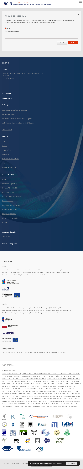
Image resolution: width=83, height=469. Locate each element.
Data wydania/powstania (10, 159)
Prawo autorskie (7, 201)
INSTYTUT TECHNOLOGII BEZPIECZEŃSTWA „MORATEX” (59, 406)
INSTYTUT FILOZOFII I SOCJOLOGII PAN (14, 386)
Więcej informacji (58, 463)
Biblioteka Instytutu (8, 114)
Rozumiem (71, 463)
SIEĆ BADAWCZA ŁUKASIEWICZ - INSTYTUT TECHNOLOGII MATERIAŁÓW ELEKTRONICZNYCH (33, 398)
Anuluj (62, 43)
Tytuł (4, 142)
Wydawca (5, 154)
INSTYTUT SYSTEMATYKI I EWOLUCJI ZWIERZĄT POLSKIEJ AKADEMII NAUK (27, 396)
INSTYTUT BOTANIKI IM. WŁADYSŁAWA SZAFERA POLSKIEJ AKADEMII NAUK (24, 381)
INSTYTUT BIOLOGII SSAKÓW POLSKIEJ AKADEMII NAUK (63, 379)
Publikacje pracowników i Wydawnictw (14, 110)
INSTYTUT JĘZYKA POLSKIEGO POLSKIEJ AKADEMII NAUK (58, 389)
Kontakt (4, 222)
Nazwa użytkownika (12, 31)
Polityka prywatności (9, 214)
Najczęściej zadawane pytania (12, 197)
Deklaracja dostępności (10, 218)
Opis (3, 163)
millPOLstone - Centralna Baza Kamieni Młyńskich (18, 123)
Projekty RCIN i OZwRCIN (10, 188)
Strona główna (7, 98)
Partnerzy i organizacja (9, 184)
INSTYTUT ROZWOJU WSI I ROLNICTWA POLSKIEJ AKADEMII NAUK (21, 403)
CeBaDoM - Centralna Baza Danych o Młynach (17, 119)
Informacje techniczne (9, 192)
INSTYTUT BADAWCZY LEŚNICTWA (52, 376)
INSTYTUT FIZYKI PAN (35, 406)
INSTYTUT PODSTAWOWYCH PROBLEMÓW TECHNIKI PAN (49, 394)
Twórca (4, 146)
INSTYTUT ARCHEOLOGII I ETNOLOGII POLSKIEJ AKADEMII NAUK (41, 374)
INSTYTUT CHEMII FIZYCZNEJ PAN (16, 384)
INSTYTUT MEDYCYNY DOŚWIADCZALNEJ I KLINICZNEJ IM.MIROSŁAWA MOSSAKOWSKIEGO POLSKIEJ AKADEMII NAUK (36, 391)
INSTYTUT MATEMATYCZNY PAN (11, 374)
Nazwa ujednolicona (9, 167)
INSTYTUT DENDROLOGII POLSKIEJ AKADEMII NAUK (65, 384)
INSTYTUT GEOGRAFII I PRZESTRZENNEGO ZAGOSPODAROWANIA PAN (48, 386)
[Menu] (80, 2)
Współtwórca (6, 150)
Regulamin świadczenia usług (11, 205)
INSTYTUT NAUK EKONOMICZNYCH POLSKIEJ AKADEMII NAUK (61, 401)
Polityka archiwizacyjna (9, 209)
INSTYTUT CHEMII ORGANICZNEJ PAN (38, 384)
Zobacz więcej (7, 130)
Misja (4, 179)
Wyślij (73, 42)
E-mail (7, 28)
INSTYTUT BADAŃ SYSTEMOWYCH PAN (29, 376)
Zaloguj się (6, 236)
